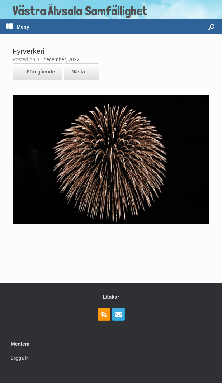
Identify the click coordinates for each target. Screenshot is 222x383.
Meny (17, 27)
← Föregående (37, 72)
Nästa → (81, 72)
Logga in (20, 358)
